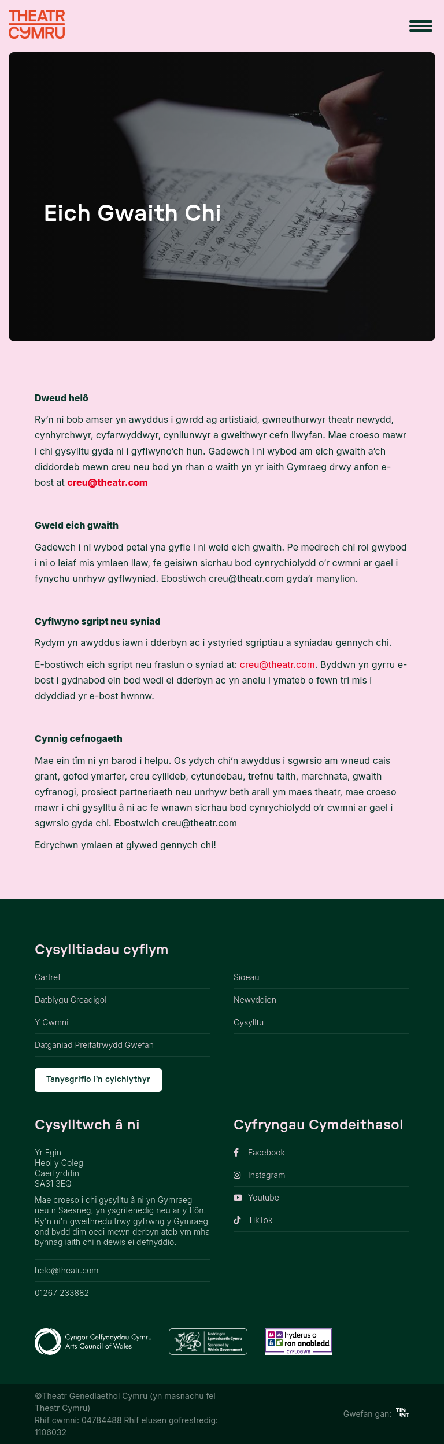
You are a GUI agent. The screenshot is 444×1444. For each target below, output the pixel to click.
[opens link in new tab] (321, 1153)
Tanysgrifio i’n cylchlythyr (98, 1080)
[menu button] (420, 26)
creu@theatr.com (107, 482)
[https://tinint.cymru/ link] (402, 1414)
